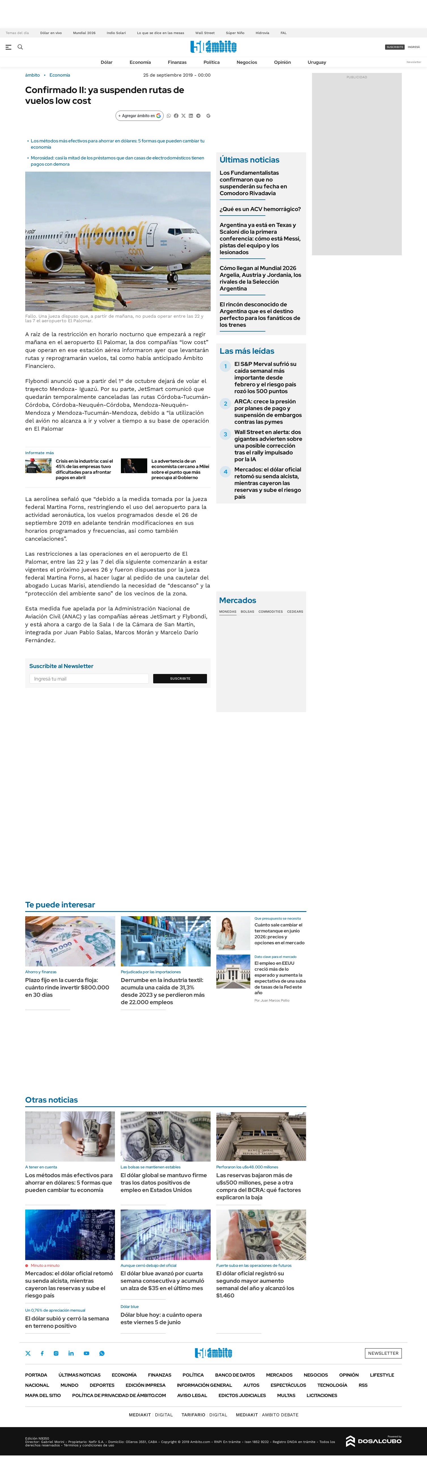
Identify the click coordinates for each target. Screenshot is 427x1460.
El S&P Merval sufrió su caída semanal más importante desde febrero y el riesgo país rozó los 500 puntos (265, 377)
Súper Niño (235, 33)
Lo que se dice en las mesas (160, 33)
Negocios (247, 62)
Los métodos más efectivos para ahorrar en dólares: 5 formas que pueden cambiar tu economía (69, 1183)
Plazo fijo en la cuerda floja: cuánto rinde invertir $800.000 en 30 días (67, 987)
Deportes (102, 1385)
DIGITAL (151, 1414)
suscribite (395, 47)
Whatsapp (101, 1353)
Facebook (42, 1353)
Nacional (37, 1385)
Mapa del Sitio (43, 1395)
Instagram (56, 1353)
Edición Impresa (146, 1385)
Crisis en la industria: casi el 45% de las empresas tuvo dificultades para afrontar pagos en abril (84, 469)
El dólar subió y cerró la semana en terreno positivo (67, 1322)
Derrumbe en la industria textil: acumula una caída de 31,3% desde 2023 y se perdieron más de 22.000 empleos (163, 991)
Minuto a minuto (45, 1265)
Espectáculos (288, 1385)
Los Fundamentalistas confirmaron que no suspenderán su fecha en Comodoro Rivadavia (253, 183)
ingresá (414, 47)
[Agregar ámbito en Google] (140, 116)
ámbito (32, 75)
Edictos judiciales (242, 1395)
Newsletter (414, 62)
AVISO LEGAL (192, 1395)
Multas (286, 1395)
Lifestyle (382, 1375)
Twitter (28, 1353)
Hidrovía (262, 33)
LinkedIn (71, 1353)
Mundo (69, 1385)
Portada (36, 1375)
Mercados (279, 1375)
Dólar (107, 62)
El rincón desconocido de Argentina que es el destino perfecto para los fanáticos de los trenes (260, 314)
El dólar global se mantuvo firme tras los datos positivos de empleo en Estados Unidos (164, 1183)
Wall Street (205, 33)
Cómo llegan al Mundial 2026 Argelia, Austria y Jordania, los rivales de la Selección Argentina (260, 278)
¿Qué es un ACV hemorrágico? (260, 209)
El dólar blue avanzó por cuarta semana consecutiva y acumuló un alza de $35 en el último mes (162, 1281)
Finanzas (177, 62)
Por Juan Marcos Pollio (272, 1000)
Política (212, 62)
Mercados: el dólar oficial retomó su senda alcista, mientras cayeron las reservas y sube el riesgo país (267, 483)
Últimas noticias (80, 1375)
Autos (251, 1385)
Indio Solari (116, 33)
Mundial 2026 (84, 33)
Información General (204, 1385)
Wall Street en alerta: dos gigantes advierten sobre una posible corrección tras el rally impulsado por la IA (268, 445)
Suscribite (180, 679)
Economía (140, 62)
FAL (284, 33)
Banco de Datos (235, 1375)
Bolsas (247, 612)
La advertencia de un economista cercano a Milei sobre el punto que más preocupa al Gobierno (180, 469)
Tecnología (332, 1385)
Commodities (271, 612)
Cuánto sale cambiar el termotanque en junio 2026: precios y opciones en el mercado (280, 933)
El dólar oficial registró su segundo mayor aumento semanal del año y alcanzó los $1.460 (255, 1284)
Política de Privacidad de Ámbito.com (119, 1395)
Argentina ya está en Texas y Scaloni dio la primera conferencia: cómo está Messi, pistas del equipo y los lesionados (260, 238)
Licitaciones (322, 1395)
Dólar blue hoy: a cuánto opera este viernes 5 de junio (161, 1318)
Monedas (227, 612)
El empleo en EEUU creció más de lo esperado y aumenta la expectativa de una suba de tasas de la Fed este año (280, 978)
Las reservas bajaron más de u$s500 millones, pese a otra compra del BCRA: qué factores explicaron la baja (258, 1186)
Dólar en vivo (51, 33)
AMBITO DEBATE (267, 1414)
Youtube (86, 1353)
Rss (363, 1385)
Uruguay (317, 62)
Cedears (295, 612)
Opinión (282, 62)
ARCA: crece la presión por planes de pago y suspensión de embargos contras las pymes (268, 411)
